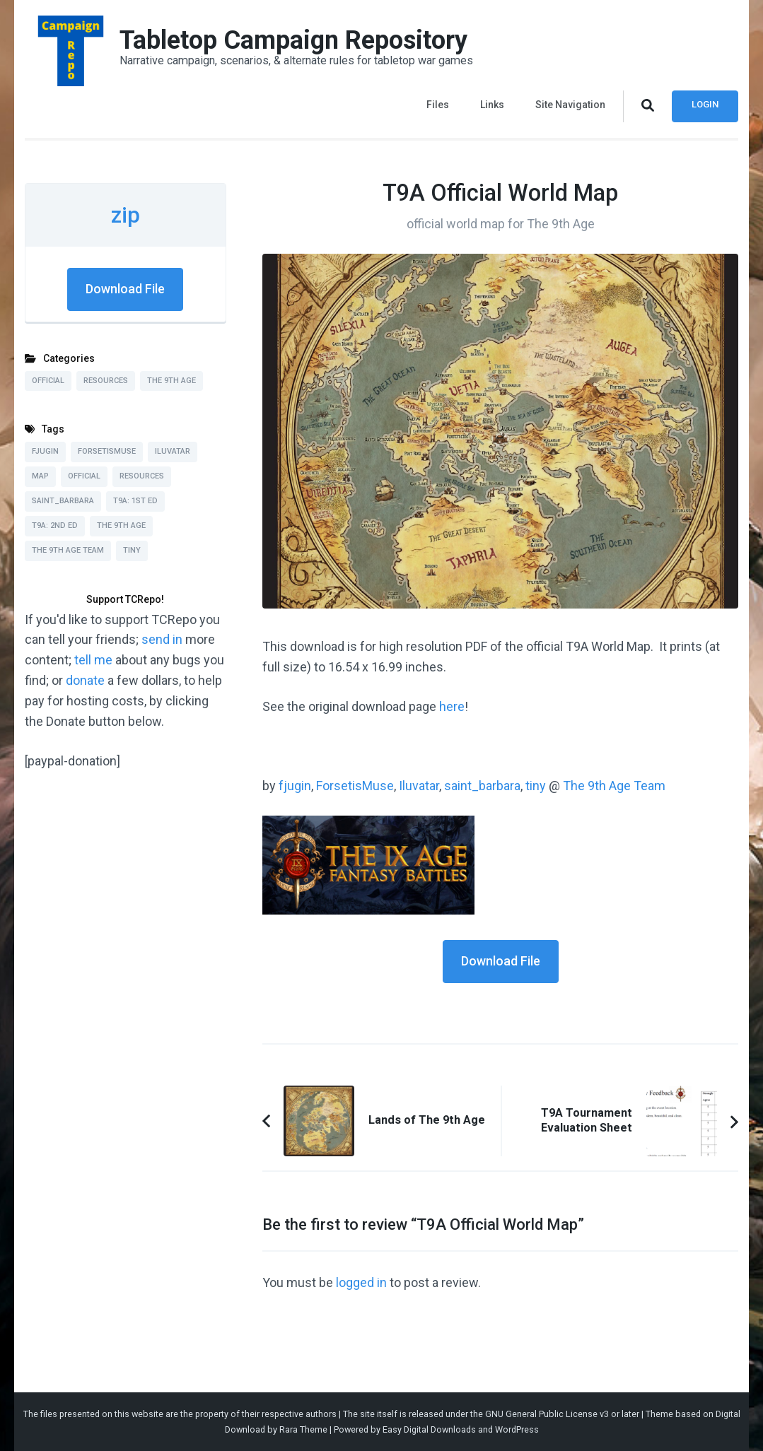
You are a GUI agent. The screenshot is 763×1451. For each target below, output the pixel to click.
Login (705, 104)
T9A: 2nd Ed (55, 525)
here (452, 706)
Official (48, 380)
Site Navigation (570, 104)
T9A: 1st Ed (135, 500)
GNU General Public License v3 (547, 1414)
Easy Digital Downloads (429, 1429)
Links (492, 104)
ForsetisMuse (355, 785)
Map (40, 476)
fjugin (295, 785)
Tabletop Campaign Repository (293, 40)
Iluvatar (419, 785)
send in (161, 639)
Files (437, 104)
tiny (535, 785)
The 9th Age (171, 380)
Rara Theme (303, 1429)
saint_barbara (482, 785)
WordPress (517, 1429)
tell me (93, 659)
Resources (105, 380)
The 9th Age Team (614, 785)
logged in (361, 1282)
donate (85, 680)
